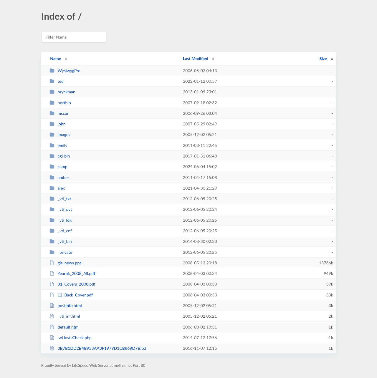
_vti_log (60, 220)
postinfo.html (65, 305)
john (57, 123)
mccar (58, 113)
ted (56, 81)
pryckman (62, 91)
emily (58, 145)
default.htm (64, 326)
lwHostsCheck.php (70, 337)
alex (57, 187)
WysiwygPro (64, 70)
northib (60, 102)
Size (323, 58)
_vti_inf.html (64, 316)
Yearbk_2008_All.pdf (72, 273)
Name (55, 58)
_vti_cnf (60, 230)
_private (60, 252)
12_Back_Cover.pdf (71, 294)
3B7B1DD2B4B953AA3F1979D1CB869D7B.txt (97, 348)
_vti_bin (60, 241)
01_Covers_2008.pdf (72, 283)
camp (58, 166)
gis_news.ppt (65, 262)
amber (59, 177)
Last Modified (195, 58)
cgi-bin (59, 155)
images (59, 134)
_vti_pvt (60, 209)
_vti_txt (60, 198)
